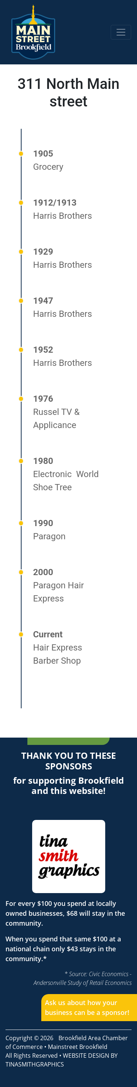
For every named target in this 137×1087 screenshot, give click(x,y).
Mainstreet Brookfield (77, 1047)
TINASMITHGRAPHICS (34, 1064)
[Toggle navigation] (121, 32)
